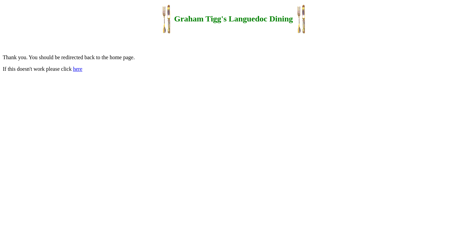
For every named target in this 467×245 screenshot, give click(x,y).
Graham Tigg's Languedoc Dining (233, 18)
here (77, 69)
